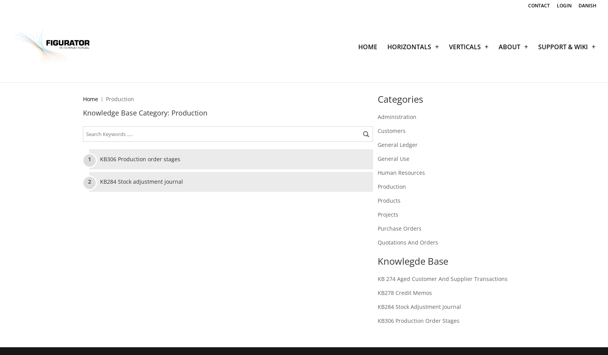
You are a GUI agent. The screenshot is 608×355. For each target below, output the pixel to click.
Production (392, 186)
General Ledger (398, 144)
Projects (388, 214)
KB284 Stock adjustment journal (141, 181)
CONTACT (539, 6)
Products (389, 200)
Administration (397, 117)
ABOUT (509, 47)
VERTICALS (465, 47)
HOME (367, 47)
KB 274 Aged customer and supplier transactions (443, 279)
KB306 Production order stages (140, 159)
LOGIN (564, 6)
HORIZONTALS (409, 47)
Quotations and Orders (408, 242)
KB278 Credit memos (405, 292)
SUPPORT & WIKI (563, 47)
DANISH (587, 6)
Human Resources (401, 172)
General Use (393, 158)
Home (90, 99)
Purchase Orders (399, 228)
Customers (392, 130)
